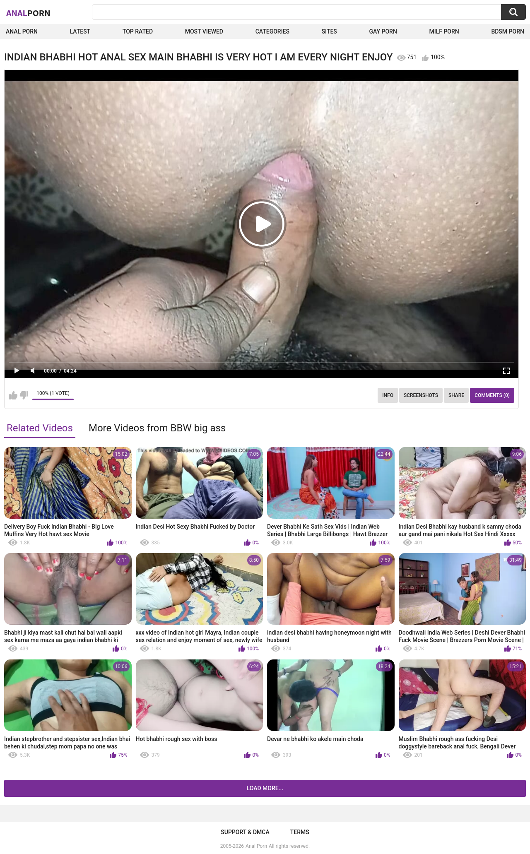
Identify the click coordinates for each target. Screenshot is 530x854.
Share (456, 395)
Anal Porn (22, 31)
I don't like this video (23, 395)
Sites (329, 31)
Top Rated (138, 31)
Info (387, 395)
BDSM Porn (507, 31)
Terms (299, 832)
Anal (28, 13)
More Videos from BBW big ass (157, 428)
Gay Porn (383, 31)
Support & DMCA (245, 832)
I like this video (13, 395)
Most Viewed (204, 31)
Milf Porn (444, 31)
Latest (80, 31)
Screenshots (421, 395)
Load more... (265, 788)
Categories (272, 31)
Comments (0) (492, 395)
